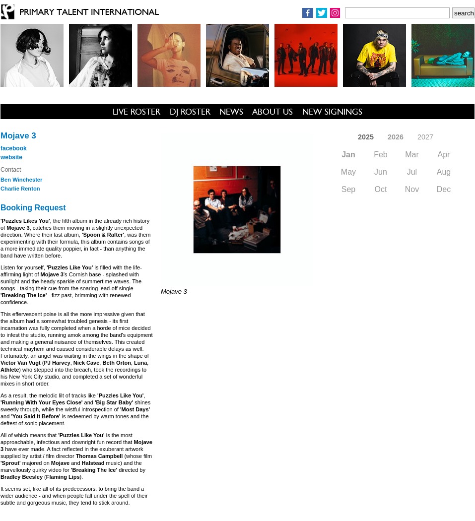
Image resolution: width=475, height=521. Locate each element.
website (11, 157)
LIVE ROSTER (136, 112)
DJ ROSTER (190, 112)
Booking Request (33, 207)
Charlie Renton (20, 189)
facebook (13, 148)
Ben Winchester (21, 180)
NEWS (231, 112)
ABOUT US (272, 112)
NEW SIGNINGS (332, 112)
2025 (366, 137)
